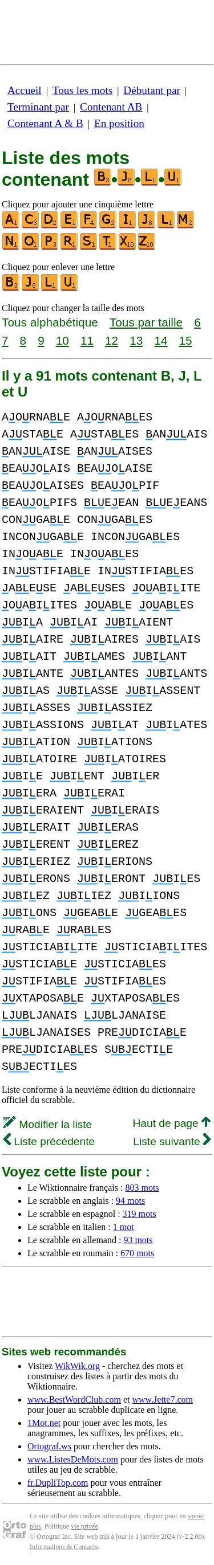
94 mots (130, 1201)
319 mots (139, 1214)
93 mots (137, 1240)
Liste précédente (49, 1141)
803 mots (142, 1187)
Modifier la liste (47, 1124)
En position (119, 123)
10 (62, 340)
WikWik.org (77, 1366)
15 (185, 340)
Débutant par (151, 90)
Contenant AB (111, 107)
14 (160, 340)
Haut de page (171, 1123)
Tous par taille (146, 322)
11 (87, 340)
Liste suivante (172, 1141)
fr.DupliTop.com (57, 1483)
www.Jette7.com (162, 1399)
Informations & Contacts (64, 1547)
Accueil (24, 90)
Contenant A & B (45, 123)
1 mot (123, 1227)
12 (111, 340)
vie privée (84, 1526)
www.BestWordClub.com (74, 1399)
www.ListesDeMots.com (72, 1459)
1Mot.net (43, 1423)
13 (136, 340)
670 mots (137, 1253)
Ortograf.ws (49, 1446)
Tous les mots (82, 90)
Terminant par (38, 107)
